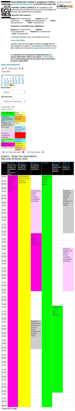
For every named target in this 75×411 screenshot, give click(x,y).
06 (2, 79)
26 (5, 85)
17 (19, 81)
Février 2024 (12, 69)
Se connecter (62, 8)
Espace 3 (35, 163)
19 (5, 83)
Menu (10, 65)
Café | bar (56, 163)
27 (8, 85)
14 (11, 81)
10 (19, 79)
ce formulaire (47, 57)
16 (16, 81)
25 (23, 83)
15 (14, 81)
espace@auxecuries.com (21, 4)
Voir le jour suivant (35, 152)
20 (8, 83)
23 (16, 83)
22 (14, 83)
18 (23, 81)
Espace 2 (22, 163)
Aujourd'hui (6, 72)
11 (23, 79)
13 (8, 81)
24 (19, 83)
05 (2, 77)
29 (14, 85)
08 (2, 83)
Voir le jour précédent (11, 152)
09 (2, 85)
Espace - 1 (12, 163)
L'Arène (45, 163)
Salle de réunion (66, 164)
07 (2, 81)
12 (5, 81)
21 (11, 83)
